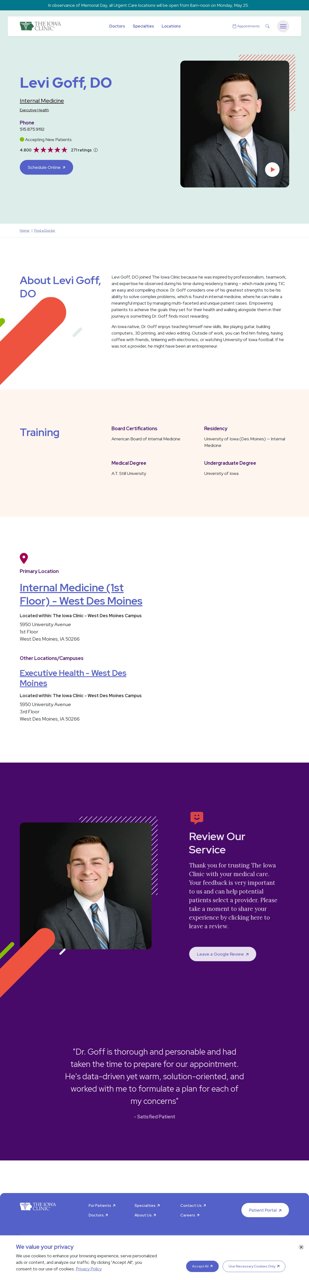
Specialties (143, 26)
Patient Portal (263, 1210)
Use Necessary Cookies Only (252, 1266)
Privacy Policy (89, 1269)
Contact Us (191, 1205)
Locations (171, 26)
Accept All (200, 1266)
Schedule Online (44, 167)
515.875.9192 (32, 129)
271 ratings (81, 150)
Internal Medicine (42, 100)
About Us (143, 1215)
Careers (187, 1215)
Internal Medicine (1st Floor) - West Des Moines (81, 594)
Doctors (117, 26)
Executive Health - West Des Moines (73, 678)
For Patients (100, 1205)
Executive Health (34, 110)
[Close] (301, 1247)
